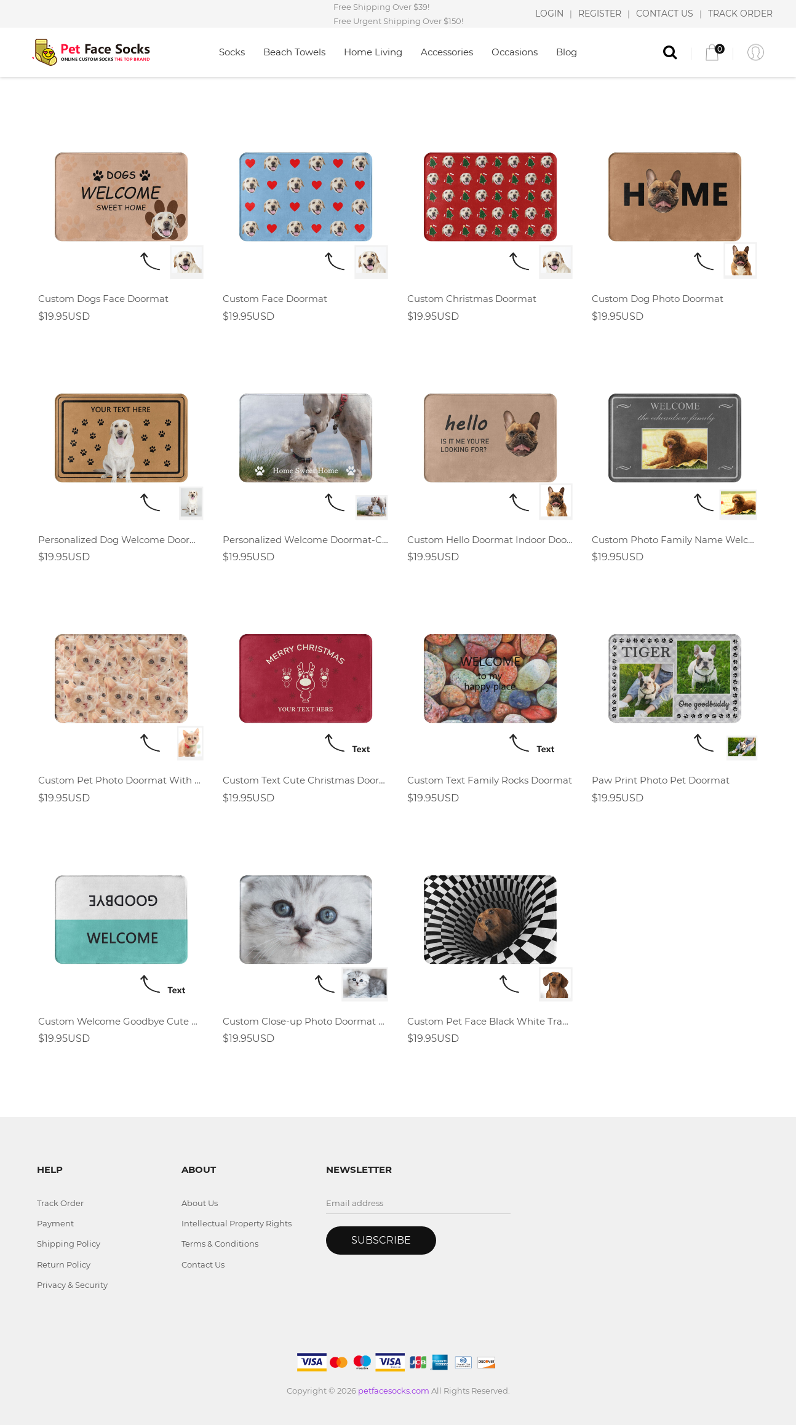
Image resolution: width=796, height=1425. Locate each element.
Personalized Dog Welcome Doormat (121, 540)
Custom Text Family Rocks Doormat (489, 780)
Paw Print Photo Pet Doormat (661, 780)
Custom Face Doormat (275, 298)
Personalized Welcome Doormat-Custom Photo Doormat (306, 540)
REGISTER (599, 13)
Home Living (373, 52)
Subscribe (381, 1240)
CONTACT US (664, 13)
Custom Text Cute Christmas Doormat (306, 780)
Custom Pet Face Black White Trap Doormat (490, 1021)
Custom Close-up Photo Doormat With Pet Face (306, 1021)
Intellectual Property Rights (236, 1223)
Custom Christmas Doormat (471, 298)
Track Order (60, 1203)
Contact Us (203, 1264)
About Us (199, 1203)
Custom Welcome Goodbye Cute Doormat (121, 1021)
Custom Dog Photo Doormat (657, 298)
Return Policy (63, 1264)
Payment (55, 1223)
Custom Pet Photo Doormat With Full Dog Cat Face (121, 780)
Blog (566, 52)
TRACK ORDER (740, 13)
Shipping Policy (68, 1243)
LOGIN (549, 13)
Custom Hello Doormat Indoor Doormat (490, 540)
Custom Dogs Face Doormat (103, 298)
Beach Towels (294, 52)
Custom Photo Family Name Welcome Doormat (675, 540)
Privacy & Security (72, 1285)
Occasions (515, 52)
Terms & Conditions (219, 1243)
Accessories (447, 52)
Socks (232, 52)
